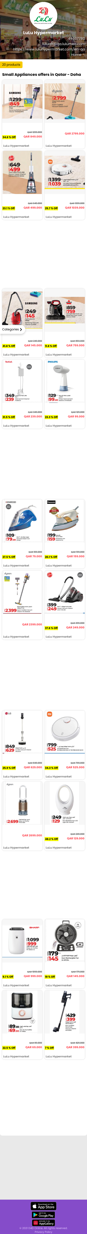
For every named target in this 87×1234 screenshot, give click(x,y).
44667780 (76, 38)
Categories (10, 329)
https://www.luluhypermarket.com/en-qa (49, 49)
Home (78, 54)
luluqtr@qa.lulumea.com (63, 43)
